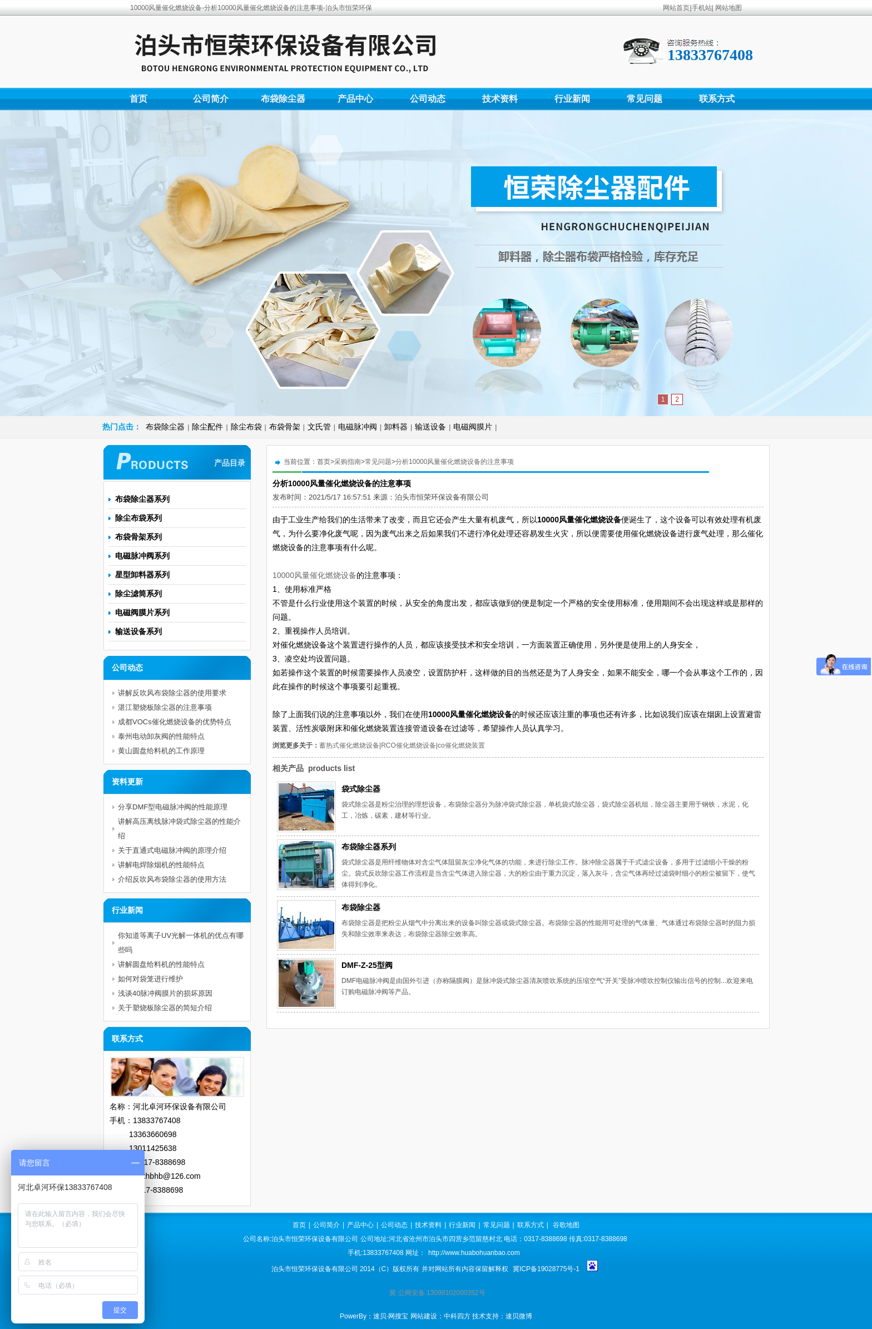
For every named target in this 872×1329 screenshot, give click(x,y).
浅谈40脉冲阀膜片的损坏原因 (165, 993)
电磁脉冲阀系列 (142, 555)
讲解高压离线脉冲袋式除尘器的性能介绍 (179, 828)
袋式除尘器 (360, 788)
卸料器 (396, 426)
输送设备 (430, 426)
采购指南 (347, 462)
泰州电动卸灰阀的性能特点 (161, 736)
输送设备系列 (138, 631)
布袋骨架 (284, 426)
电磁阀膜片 (472, 426)
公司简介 (211, 98)
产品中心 (355, 98)
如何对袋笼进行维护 (150, 979)
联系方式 (717, 98)
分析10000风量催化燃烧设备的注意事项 (454, 462)
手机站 (702, 8)
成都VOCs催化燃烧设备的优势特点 (174, 722)
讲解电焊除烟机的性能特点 (161, 865)
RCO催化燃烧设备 (408, 745)
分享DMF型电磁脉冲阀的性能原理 (172, 807)
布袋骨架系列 (138, 536)
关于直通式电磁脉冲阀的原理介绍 (172, 850)
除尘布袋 (246, 426)
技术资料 (500, 98)
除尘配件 (207, 426)
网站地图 (728, 8)
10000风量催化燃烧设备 (314, 575)
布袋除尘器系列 (368, 846)
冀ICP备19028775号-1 (546, 1269)
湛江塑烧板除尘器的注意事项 (165, 707)
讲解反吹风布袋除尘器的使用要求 (172, 693)
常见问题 (644, 98)
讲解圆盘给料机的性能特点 (161, 964)
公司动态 (427, 98)
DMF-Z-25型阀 (367, 965)
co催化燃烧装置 (461, 745)
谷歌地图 (566, 1225)
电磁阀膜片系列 (142, 612)
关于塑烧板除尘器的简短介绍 (165, 1008)
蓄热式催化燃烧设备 (349, 745)
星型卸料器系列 (142, 574)
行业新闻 (572, 98)
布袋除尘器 (283, 98)
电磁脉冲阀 (357, 426)
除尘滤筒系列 (138, 593)
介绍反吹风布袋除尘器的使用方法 (172, 879)
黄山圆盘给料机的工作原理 (161, 751)
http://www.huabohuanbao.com (474, 1253)
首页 (138, 98)
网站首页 (676, 8)
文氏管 (319, 426)
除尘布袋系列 (138, 517)
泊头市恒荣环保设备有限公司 (442, 497)
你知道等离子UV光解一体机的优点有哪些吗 (181, 942)
